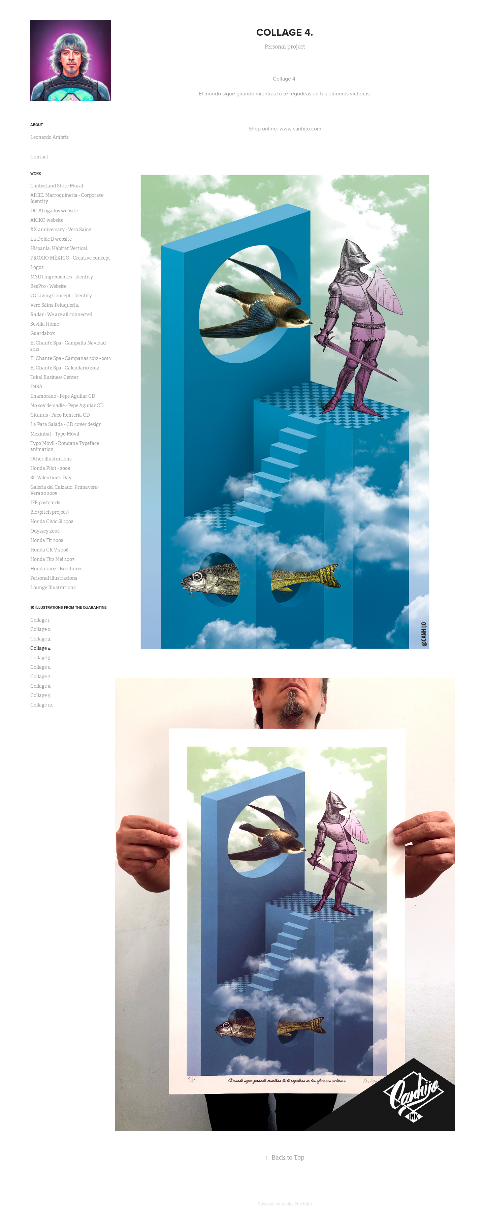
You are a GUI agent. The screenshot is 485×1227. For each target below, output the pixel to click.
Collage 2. (40, 629)
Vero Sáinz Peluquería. (54, 305)
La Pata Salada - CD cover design (66, 424)
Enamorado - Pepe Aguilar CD (62, 396)
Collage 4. (40, 648)
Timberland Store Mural (56, 186)
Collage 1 (40, 620)
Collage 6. (40, 667)
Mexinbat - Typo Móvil (54, 434)
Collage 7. (40, 677)
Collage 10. (41, 705)
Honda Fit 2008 (46, 540)
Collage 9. (41, 695)
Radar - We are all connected (61, 314)
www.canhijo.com (300, 128)
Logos (36, 267)
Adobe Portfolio (296, 1204)
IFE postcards (45, 503)
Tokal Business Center (54, 377)
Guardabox (42, 333)
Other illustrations (50, 459)
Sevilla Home (44, 324)
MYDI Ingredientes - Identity (61, 277)
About (36, 124)
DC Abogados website (54, 211)
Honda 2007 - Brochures (56, 569)
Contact (39, 157)
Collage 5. (40, 658)
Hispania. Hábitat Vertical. (59, 248)
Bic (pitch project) (49, 512)
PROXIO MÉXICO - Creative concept (70, 258)
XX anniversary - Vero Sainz (60, 230)
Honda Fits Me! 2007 (52, 559)
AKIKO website (46, 220)
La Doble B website (51, 239)
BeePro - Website (48, 286)
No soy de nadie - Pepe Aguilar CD (67, 405)
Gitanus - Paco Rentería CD (60, 415)
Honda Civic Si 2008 (51, 521)
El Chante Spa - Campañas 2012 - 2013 (70, 358)
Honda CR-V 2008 (49, 550)
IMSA (36, 387)
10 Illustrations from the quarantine (68, 607)
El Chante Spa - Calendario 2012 (64, 368)
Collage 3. (40, 639)
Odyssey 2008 (45, 531)
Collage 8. (40, 686)
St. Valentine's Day (50, 478)
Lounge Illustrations (52, 588)
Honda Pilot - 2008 (50, 468)
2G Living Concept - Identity (61, 296)
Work (35, 173)
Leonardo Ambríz (49, 137)
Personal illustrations (53, 578)
